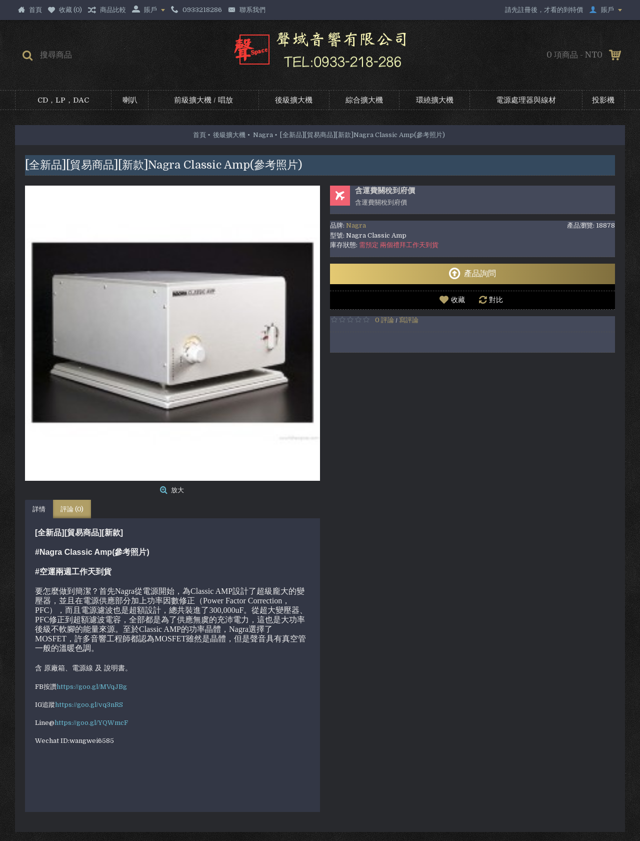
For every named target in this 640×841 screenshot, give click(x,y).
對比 (496, 300)
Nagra (356, 225)
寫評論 (408, 320)
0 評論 (384, 320)
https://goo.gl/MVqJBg (91, 686)
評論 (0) (72, 509)
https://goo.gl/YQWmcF (91, 722)
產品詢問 (472, 274)
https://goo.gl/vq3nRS (89, 704)
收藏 (458, 300)
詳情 (39, 509)
